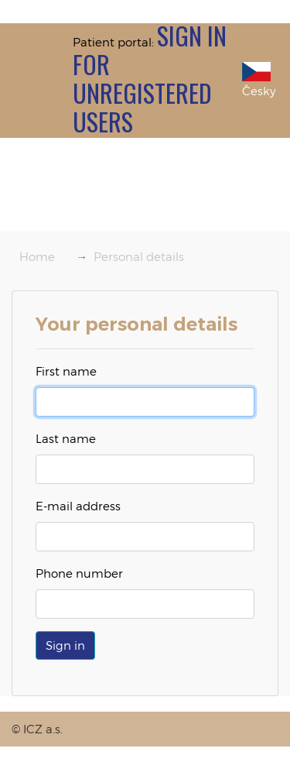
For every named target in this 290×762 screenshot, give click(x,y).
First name (66, 371)
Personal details (139, 256)
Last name (66, 438)
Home (37, 256)
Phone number (79, 573)
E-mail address (78, 506)
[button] (65, 645)
